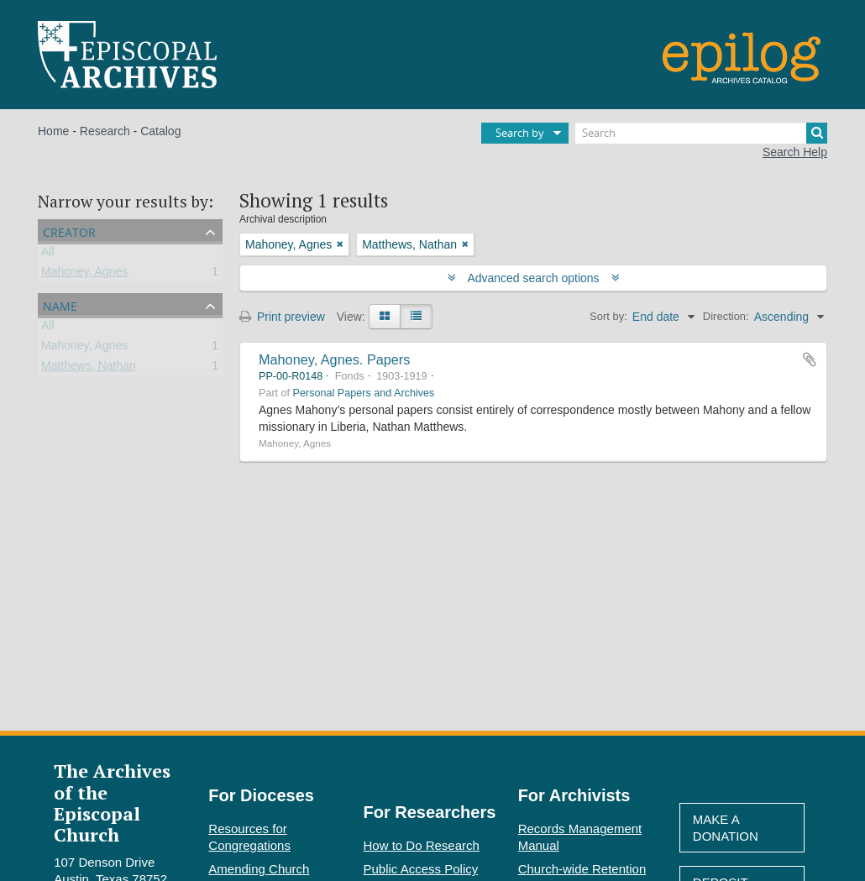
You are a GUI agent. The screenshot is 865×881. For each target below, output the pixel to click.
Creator (69, 230)
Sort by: (608, 316)
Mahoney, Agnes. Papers (334, 359)
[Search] (701, 133)
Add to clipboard (809, 359)
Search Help (795, 152)
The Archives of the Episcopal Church (112, 802)
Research (105, 131)
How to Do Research (422, 845)
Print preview (282, 316)
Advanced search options (533, 278)
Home (53, 131)
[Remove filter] (340, 244)
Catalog (160, 131)
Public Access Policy (421, 869)
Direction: (726, 316)
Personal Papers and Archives (364, 393)
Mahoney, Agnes (84, 274)
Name (60, 304)
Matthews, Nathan (88, 368)
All (48, 254)
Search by (519, 132)
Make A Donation (725, 827)
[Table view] (416, 316)
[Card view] (385, 316)
